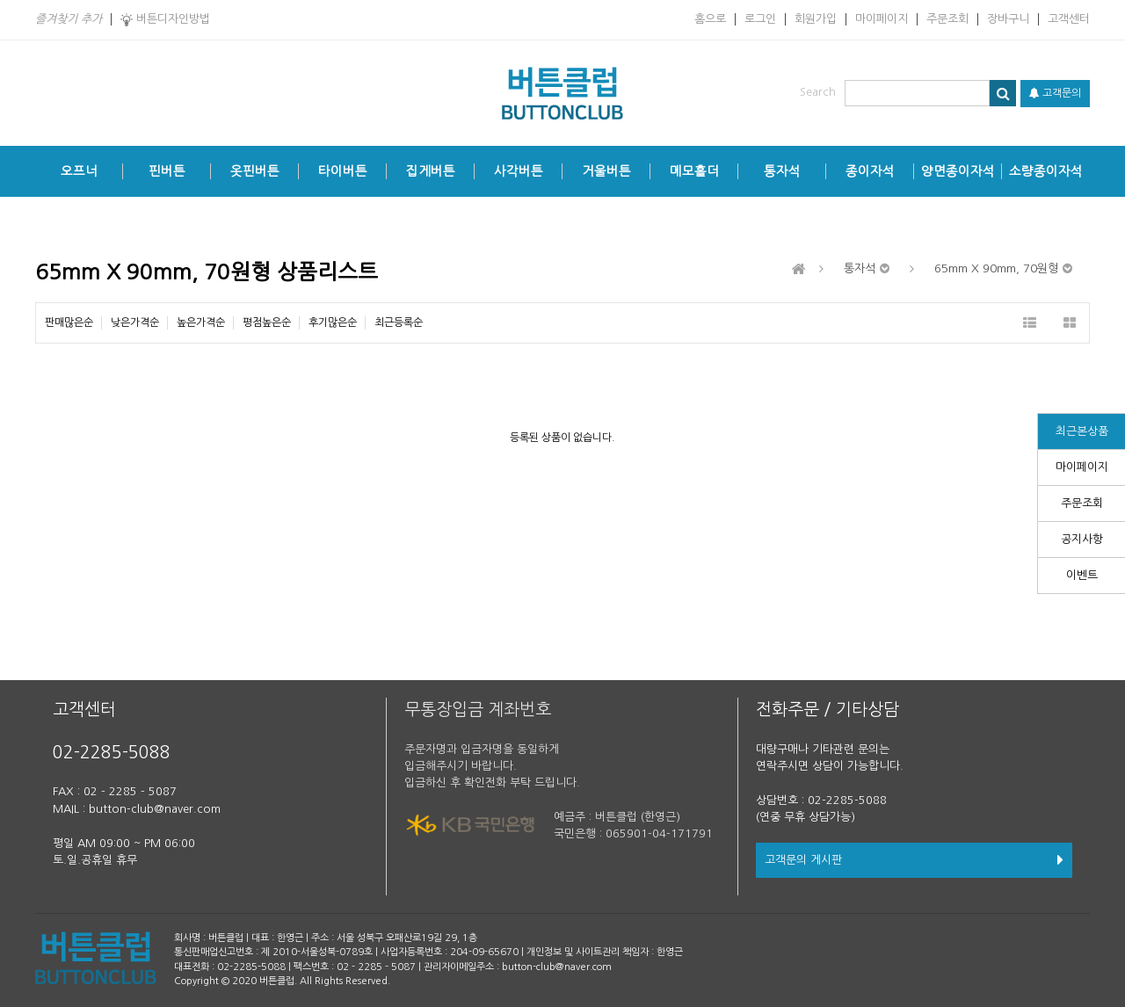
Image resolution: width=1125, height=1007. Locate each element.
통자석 (782, 171)
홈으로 (710, 19)
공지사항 (1082, 539)
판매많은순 (69, 322)
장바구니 (1008, 19)
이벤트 (1082, 575)
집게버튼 (430, 171)
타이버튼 (342, 171)
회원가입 (816, 19)
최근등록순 (398, 322)
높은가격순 (201, 322)
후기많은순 (332, 322)
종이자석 (870, 171)
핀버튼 (167, 171)
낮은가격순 (135, 322)
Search (818, 92)
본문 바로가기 (0, 0)
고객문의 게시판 (914, 859)
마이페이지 (881, 19)
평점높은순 (267, 322)
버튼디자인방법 (165, 19)
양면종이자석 (958, 171)
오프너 (79, 171)
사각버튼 (518, 171)
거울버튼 (606, 171)
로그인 (760, 19)
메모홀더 (694, 171)
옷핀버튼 (254, 171)
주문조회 (947, 19)
